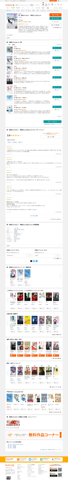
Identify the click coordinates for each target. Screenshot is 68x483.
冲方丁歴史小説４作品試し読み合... (20, 351)
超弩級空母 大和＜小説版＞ (13, 351)
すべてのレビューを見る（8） (56, 219)
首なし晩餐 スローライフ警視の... (48, 326)
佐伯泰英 (11, 327)
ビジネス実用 (42, 8)
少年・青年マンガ (13, 8)
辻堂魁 (47, 378)
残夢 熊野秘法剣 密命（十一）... (12, 326)
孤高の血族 (19, 325)
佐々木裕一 (55, 353)
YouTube (18, 477)
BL (22, 7)
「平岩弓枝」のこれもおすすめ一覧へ (54, 412)
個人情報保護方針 (41, 470)
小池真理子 (33, 327)
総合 (8, 7)
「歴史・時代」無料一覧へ (56, 358)
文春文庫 (15, 232)
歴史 (54, 376)
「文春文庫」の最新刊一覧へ (56, 334)
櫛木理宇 (47, 327)
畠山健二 (25, 353)
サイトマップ (40, 474)
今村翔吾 (40, 378)
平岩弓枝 (20, 17)
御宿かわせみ (26, 278)
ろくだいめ (41, 350)
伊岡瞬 (47, 304)
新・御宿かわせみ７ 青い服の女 (20, 107)
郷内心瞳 (18, 304)
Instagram (18, 475)
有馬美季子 (55, 327)
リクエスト (29, 475)
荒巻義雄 (33, 378)
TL (27, 7)
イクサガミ (41, 376)
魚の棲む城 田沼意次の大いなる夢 (30, 405)
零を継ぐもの (19, 376)
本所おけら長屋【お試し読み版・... (27, 351)
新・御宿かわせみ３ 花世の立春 (20, 68)
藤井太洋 (33, 304)
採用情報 (39, 468)
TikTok (18, 476)
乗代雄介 (25, 327)
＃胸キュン (20, 142)
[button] (13, 285)
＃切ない (9, 142)
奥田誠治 (11, 353)
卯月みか (40, 327)
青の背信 (22, 404)
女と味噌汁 (57, 404)
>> (52, 118)
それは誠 (25, 325)
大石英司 (11, 378)
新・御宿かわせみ (17, 48)
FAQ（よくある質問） (31, 471)
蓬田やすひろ (23, 281)
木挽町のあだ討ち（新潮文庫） (12, 302)
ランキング (19, 469)
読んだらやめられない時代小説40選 (13, 427)
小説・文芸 (38, 7)
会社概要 (39, 465)
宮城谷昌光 (26, 378)
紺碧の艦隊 (33, 376)
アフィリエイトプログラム (32, 476)
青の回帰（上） (16, 404)
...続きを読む (47, 179)
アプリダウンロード (31, 468)
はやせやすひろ (55, 304)
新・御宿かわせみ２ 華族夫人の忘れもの (22, 58)
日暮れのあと (34, 325)
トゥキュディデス (56, 378)
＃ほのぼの (15, 142)
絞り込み (17, 5)
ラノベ (33, 7)
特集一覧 (18, 468)
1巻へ (9, 44)
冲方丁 (18, 353)
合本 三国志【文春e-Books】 (27, 377)
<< (15, 118)
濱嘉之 (18, 327)
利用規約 (39, 469)
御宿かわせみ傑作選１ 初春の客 (20, 279)
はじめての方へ (30, 465)
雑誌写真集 (48, 8)
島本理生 (25, 304)
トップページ (19, 465)
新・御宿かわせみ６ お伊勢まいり (20, 97)
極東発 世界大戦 (13, 376)
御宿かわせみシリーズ (18, 233)
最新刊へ (13, 44)
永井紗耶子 (12, 304)
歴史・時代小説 (21, 229)
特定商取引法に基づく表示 (42, 471)
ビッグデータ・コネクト (34, 302)
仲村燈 (40, 353)
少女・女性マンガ (18, 8)
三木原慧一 (15, 353)
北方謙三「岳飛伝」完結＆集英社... (48, 351)
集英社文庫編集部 (49, 353)
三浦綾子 (40, 304)
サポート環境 (30, 470)
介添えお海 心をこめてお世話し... (55, 326)
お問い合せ (29, 474)
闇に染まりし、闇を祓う (55, 302)
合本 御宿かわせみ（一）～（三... (12, 279)
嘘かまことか (36, 404)
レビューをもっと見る (34, 215)
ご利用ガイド (30, 469)
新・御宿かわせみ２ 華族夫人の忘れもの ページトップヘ (50, 449)
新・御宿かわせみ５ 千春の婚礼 (20, 87)
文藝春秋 (15, 230)
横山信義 (18, 378)
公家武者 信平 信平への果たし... (56, 351)
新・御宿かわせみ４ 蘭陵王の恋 (20, 78)
